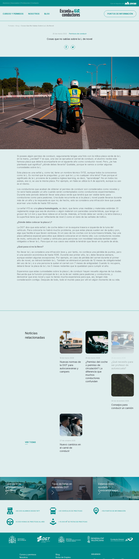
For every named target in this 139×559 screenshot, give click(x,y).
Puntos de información (120, 14)
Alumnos (6, 3)
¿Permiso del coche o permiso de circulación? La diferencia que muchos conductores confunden (97, 371)
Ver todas (30, 442)
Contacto (35, 3)
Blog (47, 14)
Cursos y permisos (13, 14)
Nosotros (34, 14)
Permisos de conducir (77, 34)
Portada (11, 26)
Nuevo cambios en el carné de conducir (70, 447)
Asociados (15, 3)
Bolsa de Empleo (63, 557)
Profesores (25, 3)
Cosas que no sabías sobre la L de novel (37, 26)
